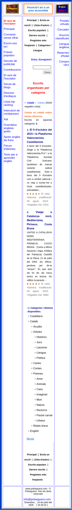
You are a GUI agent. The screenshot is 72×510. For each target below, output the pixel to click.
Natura (39, 404)
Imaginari (41, 394)
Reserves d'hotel (63, 54)
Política (40, 358)
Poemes (37, 373)
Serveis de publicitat (10, 62)
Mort (38, 399)
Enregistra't (45, 59)
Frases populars (9, 54)
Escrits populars (37, 30)
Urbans (40, 420)
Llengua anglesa (64, 45)
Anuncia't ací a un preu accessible (38, 9)
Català (30, 102)
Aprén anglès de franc (12, 138)
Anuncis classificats (62, 37)
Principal (9, 28)
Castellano (35, 316)
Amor (39, 378)
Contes (36, 368)
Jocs (38, 342)
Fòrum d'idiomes (9, 147)
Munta (30, 438)
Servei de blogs (10, 86)
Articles (36, 331)
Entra (34, 59)
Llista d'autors (41, 25)
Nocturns (41, 410)
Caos (39, 389)
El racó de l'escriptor (10, 77)
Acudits (36, 326)
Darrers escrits (37, 35)
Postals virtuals (64, 22)
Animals (40, 384)
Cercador (63, 29)
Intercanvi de (12, 112)
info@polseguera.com (37, 499)
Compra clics (64, 63)
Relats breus (39, 425)
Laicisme (41, 347)
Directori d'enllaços (10, 94)
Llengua (40, 352)
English (33, 431)
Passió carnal (43, 415)
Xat (6, 119)
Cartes (36, 363)
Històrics (41, 337)
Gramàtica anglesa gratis (10, 128)
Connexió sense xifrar (11, 36)
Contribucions (12, 69)
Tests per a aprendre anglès (10, 158)
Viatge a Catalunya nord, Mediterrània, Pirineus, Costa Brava (39, 220)
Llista (9, 103)
